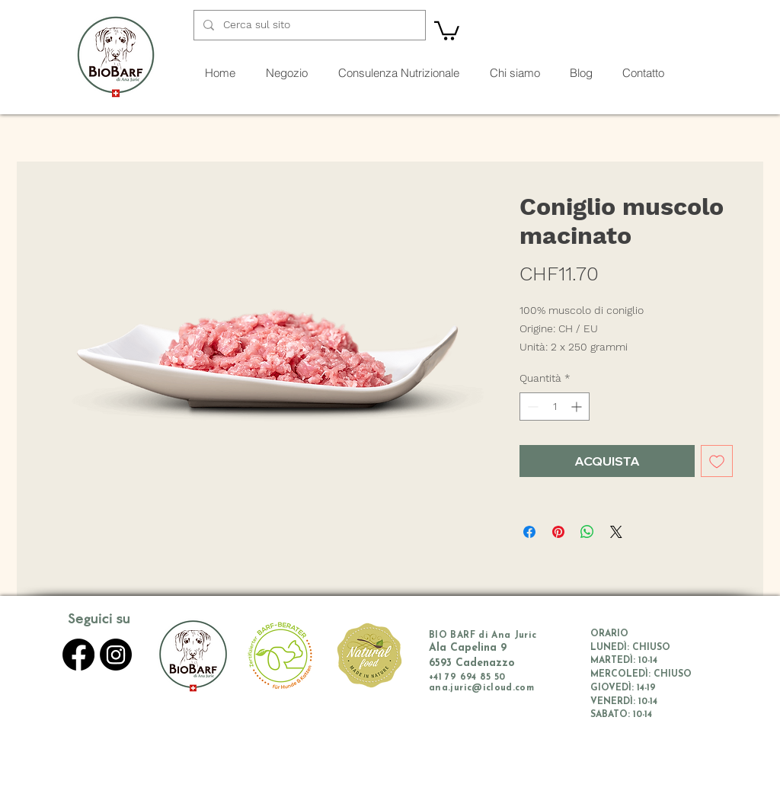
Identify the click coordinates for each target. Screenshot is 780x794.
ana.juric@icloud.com (481, 688)
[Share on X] (616, 532)
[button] (446, 29)
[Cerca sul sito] (308, 25)
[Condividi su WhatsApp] (587, 532)
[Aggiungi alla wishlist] (717, 461)
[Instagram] (116, 655)
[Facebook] (78, 655)
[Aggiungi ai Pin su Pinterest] (558, 532)
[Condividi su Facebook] (529, 532)
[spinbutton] (554, 406)
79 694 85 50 (475, 677)
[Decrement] (531, 406)
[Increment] (577, 406)
